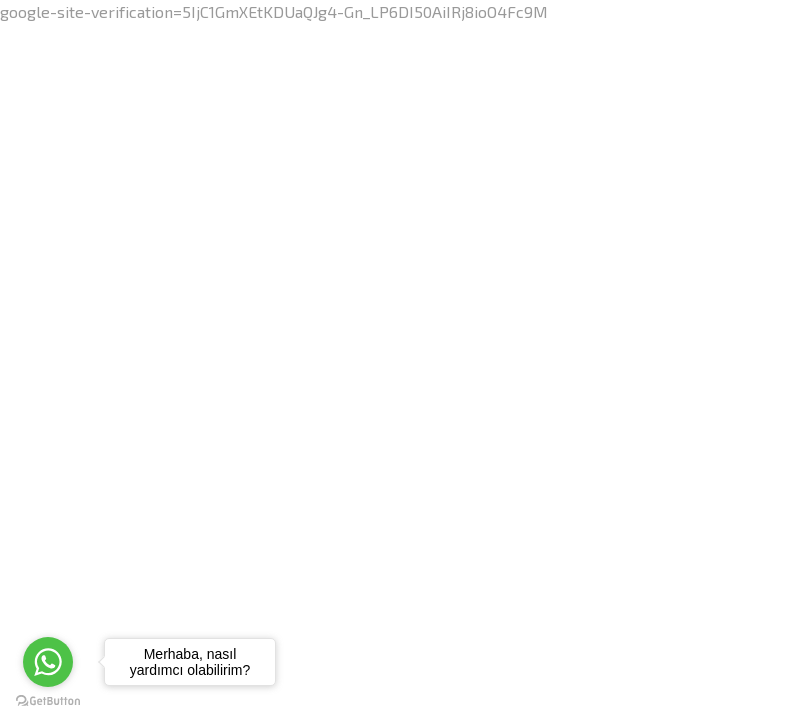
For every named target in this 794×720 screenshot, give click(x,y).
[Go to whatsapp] (48, 662)
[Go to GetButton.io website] (48, 700)
